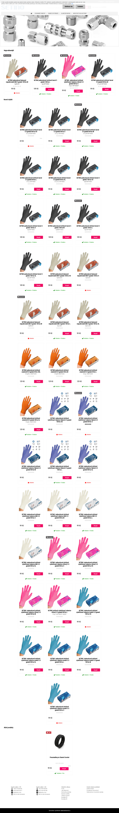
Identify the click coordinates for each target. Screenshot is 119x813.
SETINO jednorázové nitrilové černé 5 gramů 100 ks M (59, 227)
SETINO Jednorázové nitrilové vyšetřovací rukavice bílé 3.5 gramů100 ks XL (31, 564)
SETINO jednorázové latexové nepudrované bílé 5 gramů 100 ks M (17, 81)
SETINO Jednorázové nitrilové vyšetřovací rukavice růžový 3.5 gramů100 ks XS (88, 564)
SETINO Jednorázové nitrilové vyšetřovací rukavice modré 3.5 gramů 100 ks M (88, 660)
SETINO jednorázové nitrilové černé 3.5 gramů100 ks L (31, 179)
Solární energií (90, 788)
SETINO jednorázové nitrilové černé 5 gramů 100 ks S (30, 227)
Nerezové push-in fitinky (80, 13)
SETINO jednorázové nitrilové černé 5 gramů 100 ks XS (88, 179)
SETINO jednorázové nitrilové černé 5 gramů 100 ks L (45, 81)
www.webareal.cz (65, 810)
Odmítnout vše (68, 6)
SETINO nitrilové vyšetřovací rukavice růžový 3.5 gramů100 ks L (59, 611)
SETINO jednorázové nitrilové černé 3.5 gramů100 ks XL (59, 179)
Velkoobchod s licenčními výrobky (95, 792)
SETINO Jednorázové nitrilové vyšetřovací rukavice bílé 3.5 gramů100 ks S (31, 516)
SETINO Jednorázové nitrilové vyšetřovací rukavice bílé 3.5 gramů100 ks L (88, 516)
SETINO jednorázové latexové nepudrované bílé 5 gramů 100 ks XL (88, 323)
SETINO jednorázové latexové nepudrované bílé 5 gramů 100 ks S (88, 275)
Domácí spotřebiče (53, 13)
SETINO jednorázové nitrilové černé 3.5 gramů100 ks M (102, 81)
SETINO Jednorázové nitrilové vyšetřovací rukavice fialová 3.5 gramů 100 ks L (59, 468)
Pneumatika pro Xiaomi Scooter (59, 757)
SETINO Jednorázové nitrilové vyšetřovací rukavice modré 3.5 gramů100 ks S (59, 708)
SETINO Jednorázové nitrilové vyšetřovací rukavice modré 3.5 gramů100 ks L (59, 660)
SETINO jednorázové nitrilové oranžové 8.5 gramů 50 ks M (59, 371)
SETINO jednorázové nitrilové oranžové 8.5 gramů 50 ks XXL (31, 371)
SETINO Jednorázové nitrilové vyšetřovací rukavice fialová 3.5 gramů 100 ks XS (59, 420)
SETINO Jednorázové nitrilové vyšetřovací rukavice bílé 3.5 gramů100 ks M (59, 516)
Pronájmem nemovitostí (93, 790)
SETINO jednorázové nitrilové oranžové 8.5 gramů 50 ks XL (31, 419)
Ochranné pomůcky (40, 13)
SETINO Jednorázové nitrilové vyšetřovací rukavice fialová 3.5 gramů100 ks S (88, 420)
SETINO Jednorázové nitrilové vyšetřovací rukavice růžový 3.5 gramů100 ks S (73, 82)
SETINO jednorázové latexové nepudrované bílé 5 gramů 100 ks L (59, 323)
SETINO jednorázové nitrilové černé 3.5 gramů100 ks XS (31, 130)
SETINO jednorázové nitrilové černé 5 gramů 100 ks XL (30, 275)
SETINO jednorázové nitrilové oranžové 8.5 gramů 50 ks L (88, 371)
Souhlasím (80, 6)
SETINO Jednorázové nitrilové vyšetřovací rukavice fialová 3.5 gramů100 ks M (31, 468)
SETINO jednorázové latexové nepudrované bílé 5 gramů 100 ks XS (59, 275)
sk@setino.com (42, 792)
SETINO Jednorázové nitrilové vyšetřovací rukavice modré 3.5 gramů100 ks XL (31, 660)
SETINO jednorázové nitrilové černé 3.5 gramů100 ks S (59, 130)
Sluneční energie (65, 13)
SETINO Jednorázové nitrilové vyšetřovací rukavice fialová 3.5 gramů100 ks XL (88, 468)
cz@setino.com (17, 792)
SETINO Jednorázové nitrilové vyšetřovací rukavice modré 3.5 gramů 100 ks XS (88, 612)
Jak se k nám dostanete (19, 794)
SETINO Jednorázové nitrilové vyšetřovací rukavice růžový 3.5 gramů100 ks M (31, 612)
